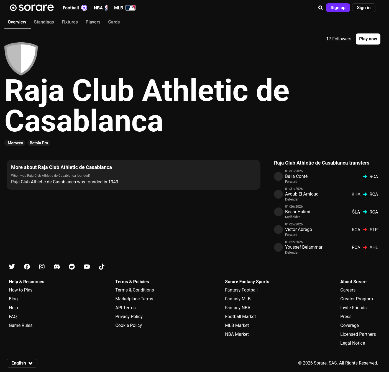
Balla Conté (296, 176)
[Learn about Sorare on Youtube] (86, 266)
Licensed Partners (358, 334)
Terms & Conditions (134, 290)
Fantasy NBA (237, 307)
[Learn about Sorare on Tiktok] (101, 266)
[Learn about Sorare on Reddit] (71, 266)
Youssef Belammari (304, 247)
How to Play (20, 290)
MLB (124, 8)
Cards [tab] (114, 22)
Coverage (349, 325)
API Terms (125, 307)
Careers (347, 290)
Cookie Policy (128, 325)
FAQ (13, 316)
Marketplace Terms (134, 298)
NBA (101, 8)
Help (13, 307)
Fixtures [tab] (70, 22)
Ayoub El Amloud (302, 194)
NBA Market (237, 334)
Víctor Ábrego (298, 229)
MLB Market (237, 325)
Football (75, 8)
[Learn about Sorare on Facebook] (27, 266)
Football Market (240, 316)
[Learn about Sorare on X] (12, 266)
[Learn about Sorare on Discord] (57, 266)
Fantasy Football (241, 290)
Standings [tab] (44, 22)
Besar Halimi (297, 211)
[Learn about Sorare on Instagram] (42, 266)
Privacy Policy (129, 316)
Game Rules (20, 325)
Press (345, 316)
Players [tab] (93, 22)
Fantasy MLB (237, 298)
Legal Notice (352, 343)
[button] (320, 7)
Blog (13, 298)
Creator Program (356, 298)
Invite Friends (353, 307)
